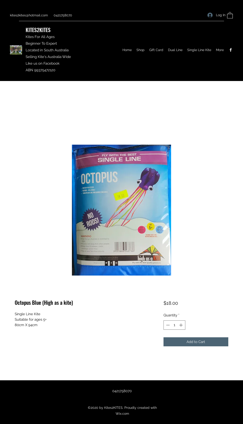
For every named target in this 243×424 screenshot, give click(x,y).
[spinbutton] (174, 325)
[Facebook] (230, 50)
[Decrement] (167, 325)
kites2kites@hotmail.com (29, 15)
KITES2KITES (38, 29)
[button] (230, 15)
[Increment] (181, 325)
